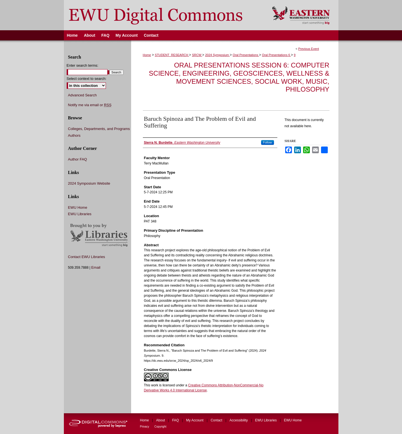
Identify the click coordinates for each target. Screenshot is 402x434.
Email (96, 267)
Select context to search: (86, 78)
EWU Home (77, 207)
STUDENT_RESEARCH (172, 55)
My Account (195, 420)
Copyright (160, 426)
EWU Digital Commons (164, 15)
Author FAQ (77, 159)
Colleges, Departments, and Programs (99, 129)
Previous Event (308, 48)
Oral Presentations (246, 55)
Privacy (145, 426)
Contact (217, 420)
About (161, 420)
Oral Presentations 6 (276, 55)
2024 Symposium (217, 55)
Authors (74, 135)
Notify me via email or (89, 105)
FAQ (176, 420)
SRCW (197, 55)
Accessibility (239, 420)
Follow (267, 142)
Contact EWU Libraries (86, 257)
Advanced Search (82, 95)
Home (147, 55)
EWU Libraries (80, 214)
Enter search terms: (82, 65)
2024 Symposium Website (89, 183)
